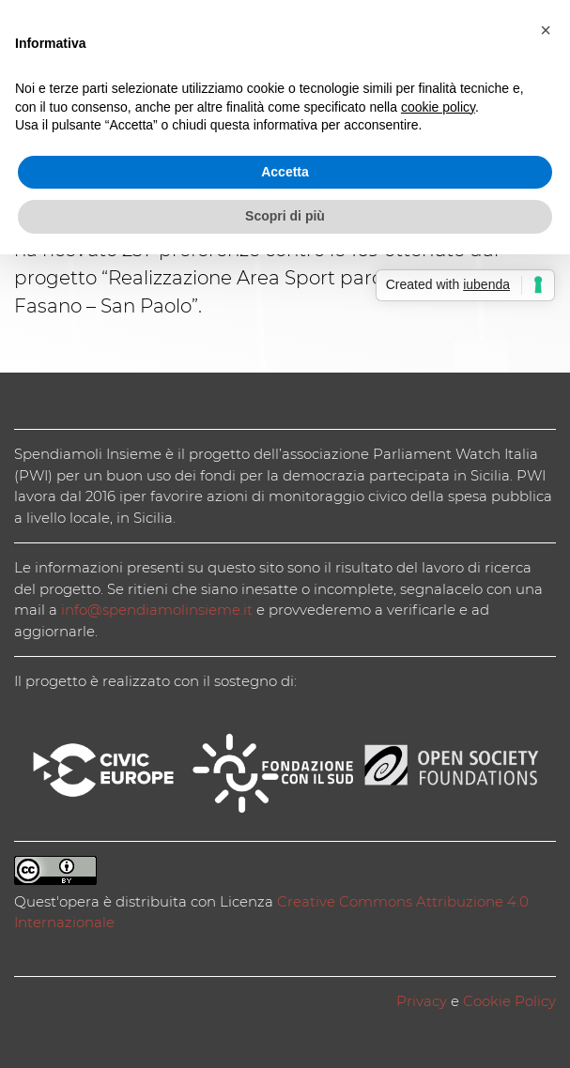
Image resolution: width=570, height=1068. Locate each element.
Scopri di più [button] (285, 215)
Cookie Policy (509, 1001)
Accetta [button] (285, 171)
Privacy (421, 1001)
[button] (546, 30)
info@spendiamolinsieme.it (157, 609)
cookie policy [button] (438, 106)
